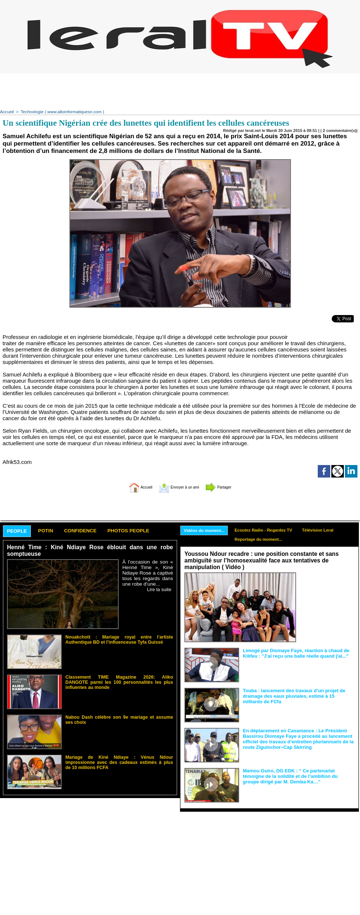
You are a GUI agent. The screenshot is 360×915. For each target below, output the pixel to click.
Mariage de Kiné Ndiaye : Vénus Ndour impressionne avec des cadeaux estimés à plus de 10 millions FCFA (119, 758)
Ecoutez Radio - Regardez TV (268, 529)
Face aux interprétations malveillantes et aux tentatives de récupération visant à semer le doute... (327, 586)
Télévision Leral (326, 529)
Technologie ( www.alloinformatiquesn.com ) (59, 111)
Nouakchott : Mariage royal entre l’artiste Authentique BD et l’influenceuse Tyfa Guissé (119, 638)
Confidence (90, 531)
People (19, 531)
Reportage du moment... (263, 539)
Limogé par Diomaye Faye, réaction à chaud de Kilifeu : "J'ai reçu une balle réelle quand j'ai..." (292, 652)
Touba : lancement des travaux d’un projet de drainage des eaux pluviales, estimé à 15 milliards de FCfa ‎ (298, 695)
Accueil (6, 111)
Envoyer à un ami (178, 486)
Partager (229, 486)
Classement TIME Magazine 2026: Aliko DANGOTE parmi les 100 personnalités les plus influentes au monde (119, 680)
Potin (51, 531)
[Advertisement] (180, 90)
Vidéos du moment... (205, 530)
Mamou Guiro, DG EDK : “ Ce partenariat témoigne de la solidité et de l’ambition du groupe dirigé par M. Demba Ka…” (298, 775)
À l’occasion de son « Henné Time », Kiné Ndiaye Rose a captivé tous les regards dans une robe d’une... (147, 572)
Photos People (144, 531)
